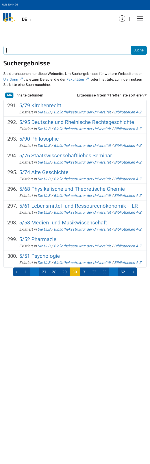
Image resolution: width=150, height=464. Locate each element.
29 (64, 271)
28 (54, 271)
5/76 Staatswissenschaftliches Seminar (65, 156)
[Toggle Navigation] (140, 18)
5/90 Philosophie (39, 139)
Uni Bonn (13, 79)
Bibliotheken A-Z (127, 112)
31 (85, 271)
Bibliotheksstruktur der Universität (82, 112)
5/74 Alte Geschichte (44, 172)
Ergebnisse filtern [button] (91, 95)
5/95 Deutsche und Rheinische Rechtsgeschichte (76, 122)
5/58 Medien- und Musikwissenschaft (63, 223)
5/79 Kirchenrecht (40, 105)
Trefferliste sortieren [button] (126, 95)
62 (123, 271)
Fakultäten (78, 79)
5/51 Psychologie (39, 256)
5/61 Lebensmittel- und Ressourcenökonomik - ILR (78, 206)
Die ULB (43, 112)
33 (104, 271)
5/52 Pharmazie (37, 239)
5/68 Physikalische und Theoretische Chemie (72, 189)
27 (44, 271)
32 (94, 271)
